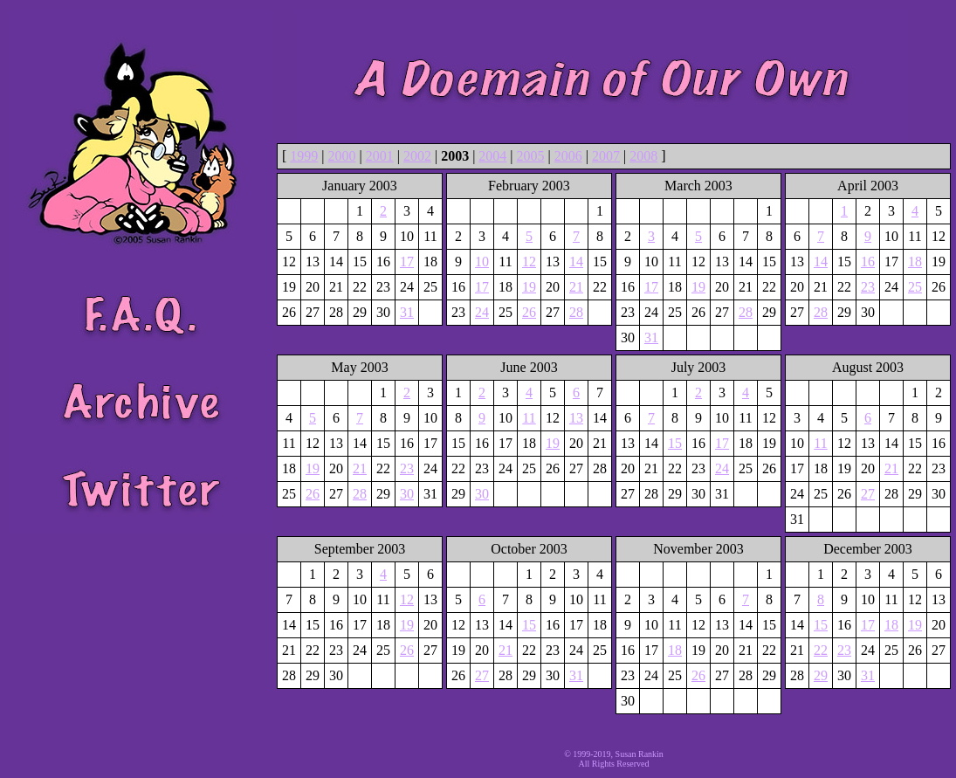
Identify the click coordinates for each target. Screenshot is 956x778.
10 (482, 261)
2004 (492, 155)
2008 (643, 155)
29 (821, 675)
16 (868, 261)
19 (529, 286)
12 (529, 261)
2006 (568, 155)
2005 (531, 155)
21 (576, 286)
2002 (417, 155)
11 (528, 417)
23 (868, 286)
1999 (304, 155)
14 (576, 261)
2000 (342, 155)
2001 (380, 155)
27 (868, 493)
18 (915, 261)
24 (482, 312)
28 (576, 312)
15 (675, 443)
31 (407, 312)
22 (821, 650)
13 (576, 417)
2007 (606, 155)
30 (407, 493)
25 (915, 286)
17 (407, 261)
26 (529, 312)
